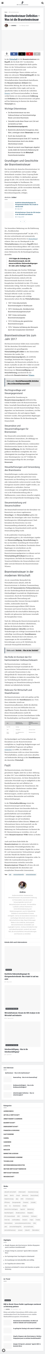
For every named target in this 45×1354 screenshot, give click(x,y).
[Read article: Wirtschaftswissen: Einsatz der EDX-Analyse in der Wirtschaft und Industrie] (9, 214)
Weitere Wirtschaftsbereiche (15, 1169)
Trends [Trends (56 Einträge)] (38, 1219)
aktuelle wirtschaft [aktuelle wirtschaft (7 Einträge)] (10, 1192)
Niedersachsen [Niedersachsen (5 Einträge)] (20, 1213)
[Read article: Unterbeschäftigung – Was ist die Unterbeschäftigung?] (22, 1034)
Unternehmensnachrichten (14, 1165)
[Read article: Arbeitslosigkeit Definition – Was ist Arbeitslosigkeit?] (8, 1095)
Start (6, 12)
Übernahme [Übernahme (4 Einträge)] (35, 1230)
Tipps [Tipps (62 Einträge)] (31, 1219)
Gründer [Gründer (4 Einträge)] (33, 1202)
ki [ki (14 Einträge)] (10, 1206)
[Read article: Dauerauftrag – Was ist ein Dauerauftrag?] (8, 1079)
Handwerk (7, 1142)
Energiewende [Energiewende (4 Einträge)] (16, 1202)
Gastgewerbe (9, 1134)
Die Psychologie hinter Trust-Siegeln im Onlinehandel (19, 1256)
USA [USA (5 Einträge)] (34, 1223)
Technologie (8, 1161)
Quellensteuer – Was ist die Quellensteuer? (17, 1073)
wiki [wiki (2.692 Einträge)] (6, 1226)
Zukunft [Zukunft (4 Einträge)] (27, 1230)
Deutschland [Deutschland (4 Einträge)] (34, 1195)
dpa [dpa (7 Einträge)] (17, 1199)
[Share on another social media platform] (37, 54)
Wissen (31, 375)
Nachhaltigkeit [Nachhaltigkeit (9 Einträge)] (9, 1213)
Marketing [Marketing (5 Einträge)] (30, 1209)
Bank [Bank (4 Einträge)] (6, 1195)
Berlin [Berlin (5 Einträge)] (12, 1195)
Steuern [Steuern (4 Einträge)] (24, 1219)
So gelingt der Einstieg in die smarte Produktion (27, 1328)
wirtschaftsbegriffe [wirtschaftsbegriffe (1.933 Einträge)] (15, 1226)
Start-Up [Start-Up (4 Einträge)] (7, 1219)
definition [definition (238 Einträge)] (25, 1195)
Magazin (8, 969)
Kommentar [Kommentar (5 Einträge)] (16, 1206)
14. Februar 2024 (24, 25)
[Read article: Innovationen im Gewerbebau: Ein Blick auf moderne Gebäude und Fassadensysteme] (8, 1323)
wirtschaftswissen (31, 874)
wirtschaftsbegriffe (18, 874)
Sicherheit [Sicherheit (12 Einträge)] (25, 1216)
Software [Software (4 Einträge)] (34, 1216)
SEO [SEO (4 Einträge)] (18, 1216)
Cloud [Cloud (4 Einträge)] (18, 1195)
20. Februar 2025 (19, 216)
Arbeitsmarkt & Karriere (13, 1119)
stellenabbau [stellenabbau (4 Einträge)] (16, 1219)
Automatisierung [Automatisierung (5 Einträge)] (33, 1192)
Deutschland (33, 239)
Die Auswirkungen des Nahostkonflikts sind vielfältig (19, 1260)
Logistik (7, 1146)
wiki (10, 874)
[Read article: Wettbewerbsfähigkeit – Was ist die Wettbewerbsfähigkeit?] (8, 1087)
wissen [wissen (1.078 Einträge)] (20, 1230)
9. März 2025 (18, 208)
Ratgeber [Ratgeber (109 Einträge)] (30, 1213)
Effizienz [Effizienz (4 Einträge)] (7, 1202)
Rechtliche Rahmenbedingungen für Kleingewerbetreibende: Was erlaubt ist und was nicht (26, 204)
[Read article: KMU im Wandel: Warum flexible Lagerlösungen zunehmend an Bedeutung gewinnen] (22, 1292)
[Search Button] (42, 3)
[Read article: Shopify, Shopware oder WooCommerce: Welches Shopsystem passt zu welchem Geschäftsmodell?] (8, 1338)
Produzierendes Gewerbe (13, 1157)
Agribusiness (9, 1111)
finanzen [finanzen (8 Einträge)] (25, 1202)
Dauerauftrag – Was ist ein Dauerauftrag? (25, 1077)
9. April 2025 (8, 1054)
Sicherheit (8, 749)
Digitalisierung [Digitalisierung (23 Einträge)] (9, 1199)
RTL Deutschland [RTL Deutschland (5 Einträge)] (10, 1216)
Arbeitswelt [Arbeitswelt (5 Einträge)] (22, 1192)
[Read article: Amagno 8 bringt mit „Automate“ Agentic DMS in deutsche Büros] (8, 1346)
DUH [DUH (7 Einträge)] (22, 1199)
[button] (3, 1350)
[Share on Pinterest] (29, 54)
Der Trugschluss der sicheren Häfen (15, 1263)
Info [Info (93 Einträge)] (6, 1206)
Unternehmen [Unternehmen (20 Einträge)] (8, 1223)
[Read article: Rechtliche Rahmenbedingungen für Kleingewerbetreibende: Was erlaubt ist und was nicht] (9, 205)
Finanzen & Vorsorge (11, 1130)
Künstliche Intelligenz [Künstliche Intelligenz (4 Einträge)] (11, 1209)
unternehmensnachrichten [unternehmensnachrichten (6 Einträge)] (23, 1223)
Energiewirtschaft (11, 1126)
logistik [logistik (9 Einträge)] (22, 1209)
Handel (6, 1138)
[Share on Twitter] (22, 54)
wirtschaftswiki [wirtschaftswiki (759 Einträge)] (28, 1226)
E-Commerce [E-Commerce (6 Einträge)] (29, 1199)
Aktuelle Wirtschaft (12, 1115)
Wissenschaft (9, 1176)
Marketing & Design (11, 1153)
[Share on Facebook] (14, 54)
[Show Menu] (2, 3)
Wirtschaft (13, 59)
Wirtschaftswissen (14, 12)
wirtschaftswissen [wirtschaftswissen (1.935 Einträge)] (10, 1230)
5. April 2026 (14, 1309)
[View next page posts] (24, 221)
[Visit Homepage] (22, 3)
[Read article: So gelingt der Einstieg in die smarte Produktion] (8, 1330)
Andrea (13, 25)
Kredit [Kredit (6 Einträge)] (24, 1206)
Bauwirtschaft (9, 1123)
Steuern (7, 93)
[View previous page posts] (20, 221)
